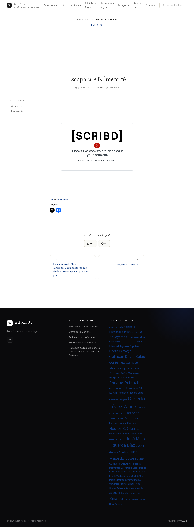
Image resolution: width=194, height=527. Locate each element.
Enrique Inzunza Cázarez (82, 337)
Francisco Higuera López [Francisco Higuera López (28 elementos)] (131, 392)
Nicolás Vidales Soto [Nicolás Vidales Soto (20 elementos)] (118, 476)
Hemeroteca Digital (107, 5)
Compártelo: (17, 106)
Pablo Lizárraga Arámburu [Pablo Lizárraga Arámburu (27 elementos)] (123, 479)
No (104, 243)
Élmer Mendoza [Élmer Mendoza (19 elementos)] (115, 504)
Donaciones (50, 5)
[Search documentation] (177, 5)
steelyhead (62, 199)
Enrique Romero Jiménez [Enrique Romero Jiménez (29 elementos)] (123, 377)
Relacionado (17, 111)
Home (80, 19)
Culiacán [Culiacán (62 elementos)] (116, 356)
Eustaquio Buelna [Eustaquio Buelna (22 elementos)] (117, 388)
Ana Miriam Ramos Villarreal (83, 326)
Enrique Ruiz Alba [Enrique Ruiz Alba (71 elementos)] (125, 383)
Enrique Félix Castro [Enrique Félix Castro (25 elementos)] (130, 368)
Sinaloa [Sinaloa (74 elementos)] (116, 498)
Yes (90, 243)
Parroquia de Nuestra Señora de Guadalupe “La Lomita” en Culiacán (84, 351)
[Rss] (10, 340)
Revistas (89, 19)
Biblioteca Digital (90, 5)
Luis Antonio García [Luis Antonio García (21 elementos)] (130, 468)
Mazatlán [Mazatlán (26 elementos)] (132, 471)
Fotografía (123, 5)
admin (100, 87)
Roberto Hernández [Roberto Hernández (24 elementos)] (130, 493)
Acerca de (137, 5)
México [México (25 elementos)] (141, 471)
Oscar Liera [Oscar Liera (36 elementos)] (136, 475)
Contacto (150, 5)
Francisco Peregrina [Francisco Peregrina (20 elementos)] (118, 400)
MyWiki (183, 520)
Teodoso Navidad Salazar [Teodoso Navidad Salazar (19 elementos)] (134, 499)
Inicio (64, 5)
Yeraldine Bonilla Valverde (83, 342)
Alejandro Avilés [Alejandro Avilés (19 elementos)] (116, 327)
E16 (52, 199)
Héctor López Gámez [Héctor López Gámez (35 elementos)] (122, 423)
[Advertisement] (97, 50)
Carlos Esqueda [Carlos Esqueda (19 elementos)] (127, 342)
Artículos (76, 5)
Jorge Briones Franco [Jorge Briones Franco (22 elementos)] (126, 433)
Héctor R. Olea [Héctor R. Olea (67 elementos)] (122, 428)
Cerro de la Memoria (80, 332)
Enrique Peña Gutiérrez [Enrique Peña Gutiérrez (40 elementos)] (125, 373)
